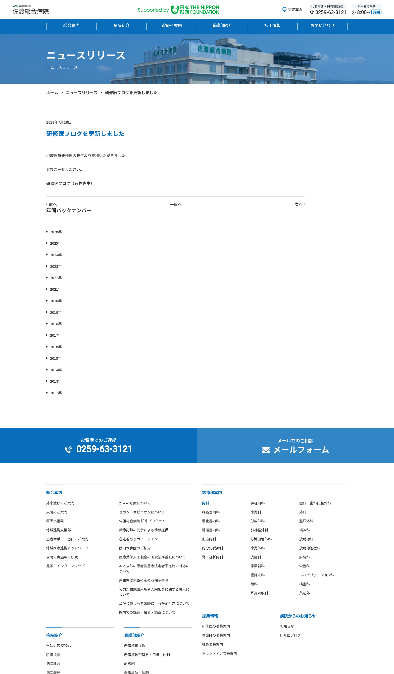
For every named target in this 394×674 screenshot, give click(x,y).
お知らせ (287, 538)
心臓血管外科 (261, 451)
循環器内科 (211, 442)
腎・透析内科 (212, 469)
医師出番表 (55, 433)
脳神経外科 (259, 442)
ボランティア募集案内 (219, 565)
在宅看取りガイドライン (138, 451)
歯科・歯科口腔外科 (315, 415)
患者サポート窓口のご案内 (67, 451)
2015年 (282, 270)
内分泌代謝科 (212, 460)
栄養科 (304, 478)
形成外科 (258, 433)
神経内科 (258, 415)
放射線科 (306, 451)
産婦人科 (258, 487)
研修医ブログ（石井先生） (70, 186)
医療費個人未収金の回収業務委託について (152, 469)
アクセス (53, 611)
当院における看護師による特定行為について (154, 515)
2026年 (282, 144)
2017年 (282, 247)
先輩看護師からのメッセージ (147, 611)
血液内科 (209, 451)
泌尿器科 (258, 478)
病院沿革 (53, 594)
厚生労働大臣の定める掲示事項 (143, 492)
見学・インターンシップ (65, 478)
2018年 (282, 236)
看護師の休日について (141, 621)
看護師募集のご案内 (140, 603)
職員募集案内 (212, 556)
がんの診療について (135, 415)
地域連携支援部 (58, 442)
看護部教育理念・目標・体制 (147, 567)
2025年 (282, 155)
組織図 (129, 576)
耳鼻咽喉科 (259, 505)
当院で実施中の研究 (62, 469)
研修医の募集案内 (216, 538)
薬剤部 (304, 505)
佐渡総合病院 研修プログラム (142, 433)
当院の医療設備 (58, 558)
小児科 (256, 424)
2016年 (282, 259)
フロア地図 (55, 603)
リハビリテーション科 (316, 487)
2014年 (282, 282)
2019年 (282, 224)
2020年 (282, 213)
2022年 (282, 190)
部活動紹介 (55, 621)
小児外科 (258, 460)
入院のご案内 (56, 424)
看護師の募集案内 (216, 547)
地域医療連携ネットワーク (67, 460)
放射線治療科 (309, 460)
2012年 (282, 305)
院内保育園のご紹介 (135, 460)
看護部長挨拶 (134, 558)
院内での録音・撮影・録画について (147, 524)
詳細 (376, 12)
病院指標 (53, 630)
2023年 (282, 178)
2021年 (282, 201)
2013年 (282, 293)
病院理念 (53, 576)
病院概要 (53, 585)
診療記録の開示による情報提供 (143, 442)
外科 (302, 424)
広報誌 (51, 639)
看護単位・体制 (136, 585)
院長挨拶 (53, 567)
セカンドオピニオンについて (142, 424)
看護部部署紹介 (136, 594)
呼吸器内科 (211, 424)
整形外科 (306, 433)
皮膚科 (256, 469)
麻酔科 (304, 469)
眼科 (254, 496)
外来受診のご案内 (60, 415)
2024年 (282, 167)
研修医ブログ (290, 547)
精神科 (304, 442)
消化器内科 (211, 433)
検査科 (304, 496)
